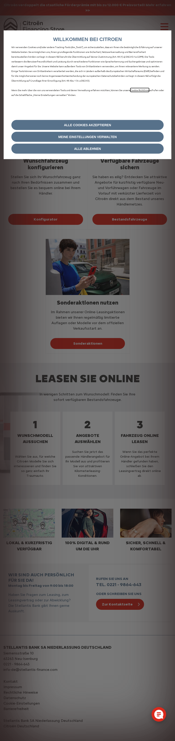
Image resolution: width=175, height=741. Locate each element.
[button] (87, 137)
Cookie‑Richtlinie (140, 90)
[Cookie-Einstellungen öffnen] (159, 714)
